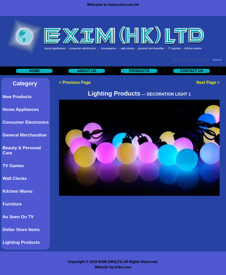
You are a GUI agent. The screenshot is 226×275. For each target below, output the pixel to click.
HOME (34, 71)
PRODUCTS (139, 71)
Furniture (12, 204)
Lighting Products (21, 242)
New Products (17, 96)
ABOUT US (86, 71)
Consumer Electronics (26, 122)
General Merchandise (25, 135)
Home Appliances (21, 109)
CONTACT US (191, 71)
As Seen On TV (18, 216)
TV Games (13, 165)
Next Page (206, 82)
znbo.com (123, 267)
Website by (104, 267)
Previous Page (77, 82)
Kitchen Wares (17, 191)
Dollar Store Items (21, 229)
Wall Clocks (15, 178)
